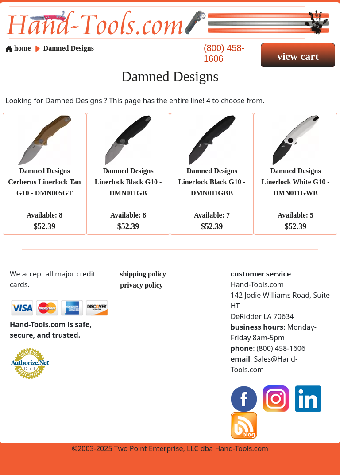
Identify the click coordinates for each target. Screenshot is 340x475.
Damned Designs (68, 48)
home (18, 48)
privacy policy (141, 285)
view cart (298, 56)
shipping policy (143, 274)
